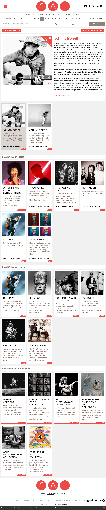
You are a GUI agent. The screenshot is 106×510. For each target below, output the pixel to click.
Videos (26, 500)
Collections (64, 15)
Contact (50, 500)
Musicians (30, 15)
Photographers (46, 15)
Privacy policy (63, 500)
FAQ (41, 500)
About (77, 15)
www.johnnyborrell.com (61, 95)
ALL (100, 19)
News (17, 500)
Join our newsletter (93, 30)
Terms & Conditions (82, 500)
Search (96, 24)
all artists (11, 30)
